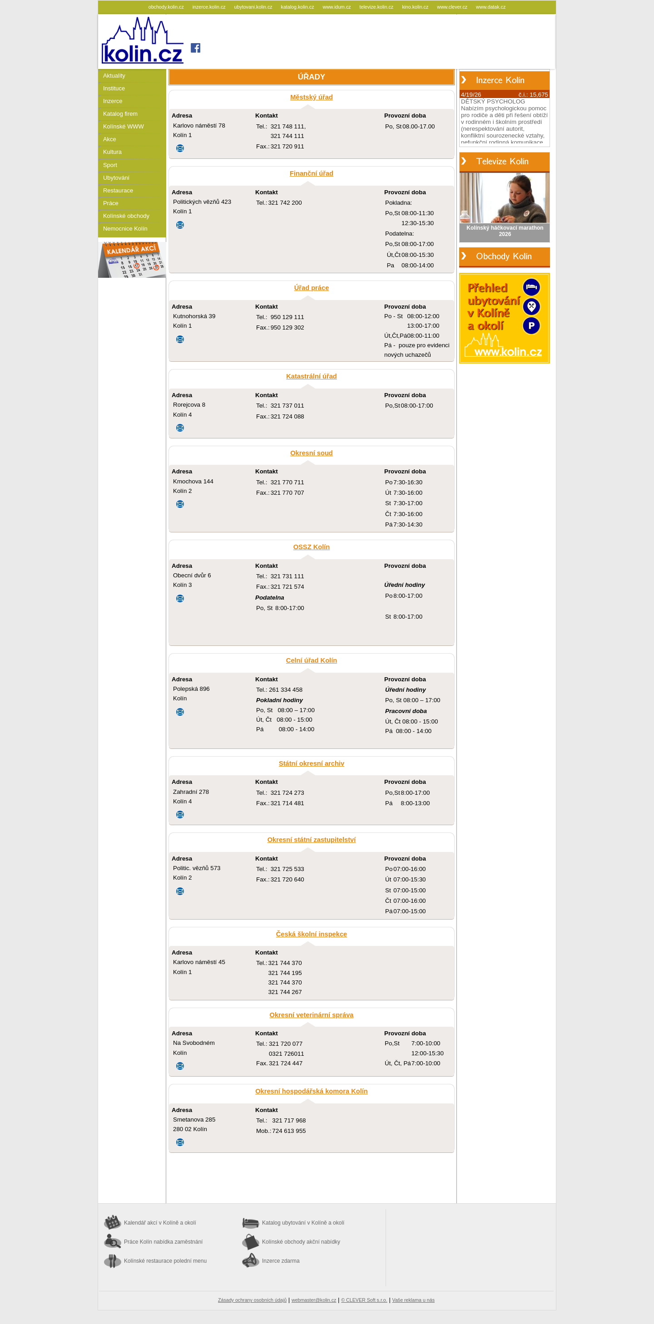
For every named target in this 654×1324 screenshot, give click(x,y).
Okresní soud (311, 453)
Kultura (112, 151)
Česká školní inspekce (311, 934)
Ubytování (116, 177)
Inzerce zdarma (281, 1261)
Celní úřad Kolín (311, 660)
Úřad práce (311, 287)
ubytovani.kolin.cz (254, 7)
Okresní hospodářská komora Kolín (311, 1091)
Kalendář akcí (160, 1223)
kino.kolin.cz (416, 7)
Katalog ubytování (303, 1223)
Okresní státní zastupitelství (312, 839)
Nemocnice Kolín (125, 228)
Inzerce (112, 101)
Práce (111, 203)
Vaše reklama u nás (413, 1300)
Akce (109, 139)
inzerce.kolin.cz (210, 7)
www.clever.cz (453, 7)
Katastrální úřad (311, 376)
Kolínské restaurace (165, 1261)
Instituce (114, 88)
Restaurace (118, 190)
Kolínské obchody (126, 215)
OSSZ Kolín (311, 547)
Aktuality (114, 75)
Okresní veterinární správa (312, 1015)
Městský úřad (311, 97)
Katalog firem (120, 113)
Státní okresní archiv (311, 763)
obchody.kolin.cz (167, 7)
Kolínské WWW (123, 126)
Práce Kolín (163, 1242)
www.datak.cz (490, 7)
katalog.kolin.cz (298, 7)
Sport (110, 165)
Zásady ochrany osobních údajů (252, 1300)
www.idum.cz (337, 7)
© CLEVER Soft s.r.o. (364, 1300)
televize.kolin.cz (377, 7)
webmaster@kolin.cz (314, 1300)
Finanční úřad (311, 173)
